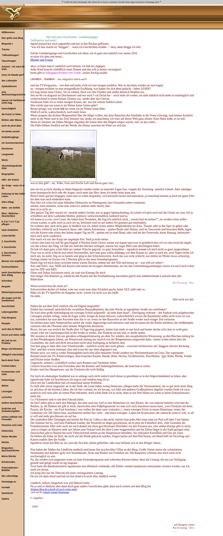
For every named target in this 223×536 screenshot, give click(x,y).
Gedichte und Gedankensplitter (11, 409)
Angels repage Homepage (56, 492)
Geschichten (8, 306)
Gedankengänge (10, 137)
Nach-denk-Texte (10, 360)
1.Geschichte (8, 235)
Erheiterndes (8, 462)
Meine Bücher (9, 456)
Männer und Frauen (41, 59)
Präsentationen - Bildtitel (10, 468)
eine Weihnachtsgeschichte (14, 93)
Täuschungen (9, 61)
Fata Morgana (9, 317)
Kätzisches (7, 431)
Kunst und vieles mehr (13, 335)
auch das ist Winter (12, 329)
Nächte (5, 442)
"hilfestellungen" (10, 55)
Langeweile (7, 154)
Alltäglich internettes (12, 354)
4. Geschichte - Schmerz (9, 254)
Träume (6, 49)
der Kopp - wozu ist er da (13, 186)
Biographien (8, 174)
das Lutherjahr (9, 80)
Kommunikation (10, 267)
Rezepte (6, 323)
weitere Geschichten (12, 403)
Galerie (5, 499)
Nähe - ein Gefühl (11, 207)
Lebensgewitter (10, 312)
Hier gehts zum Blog (12, 38)
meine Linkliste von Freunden (12, 418)
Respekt (6, 286)
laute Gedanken (10, 230)
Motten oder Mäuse (12, 120)
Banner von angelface (13, 261)
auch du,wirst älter (11, 125)
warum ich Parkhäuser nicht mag (13, 101)
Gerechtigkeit (9, 108)
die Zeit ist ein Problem (9, 341)
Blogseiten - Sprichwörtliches (11, 449)
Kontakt (6, 487)
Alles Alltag (8, 202)
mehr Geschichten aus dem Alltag (13, 273)
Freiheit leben (9, 366)
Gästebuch (7, 493)
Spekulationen (9, 86)
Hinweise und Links (12, 425)
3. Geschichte (9, 247)
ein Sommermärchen (13, 143)
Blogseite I (7, 43)
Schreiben (7, 281)
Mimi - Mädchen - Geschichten (11, 214)
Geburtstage (8, 380)
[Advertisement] (137, 13)
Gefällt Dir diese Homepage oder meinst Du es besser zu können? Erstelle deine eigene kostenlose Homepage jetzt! (111, 2)
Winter (5, 385)
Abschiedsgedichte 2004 (12, 167)
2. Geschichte (9, 241)
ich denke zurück (11, 131)
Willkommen (8, 32)
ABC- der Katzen (10, 179)
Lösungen (7, 391)
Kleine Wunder (9, 436)
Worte (5, 160)
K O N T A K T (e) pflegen (10, 222)
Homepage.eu (9, 481)
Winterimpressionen (12, 292)
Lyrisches (7, 397)
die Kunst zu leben (11, 114)
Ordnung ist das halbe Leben (13, 195)
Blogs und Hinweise (12, 349)
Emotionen (7, 148)
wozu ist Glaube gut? (13, 75)
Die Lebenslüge (10, 476)
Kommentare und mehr (11, 373)
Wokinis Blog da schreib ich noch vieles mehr (53, 489)
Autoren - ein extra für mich (13, 67)
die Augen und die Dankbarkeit (11, 299)
